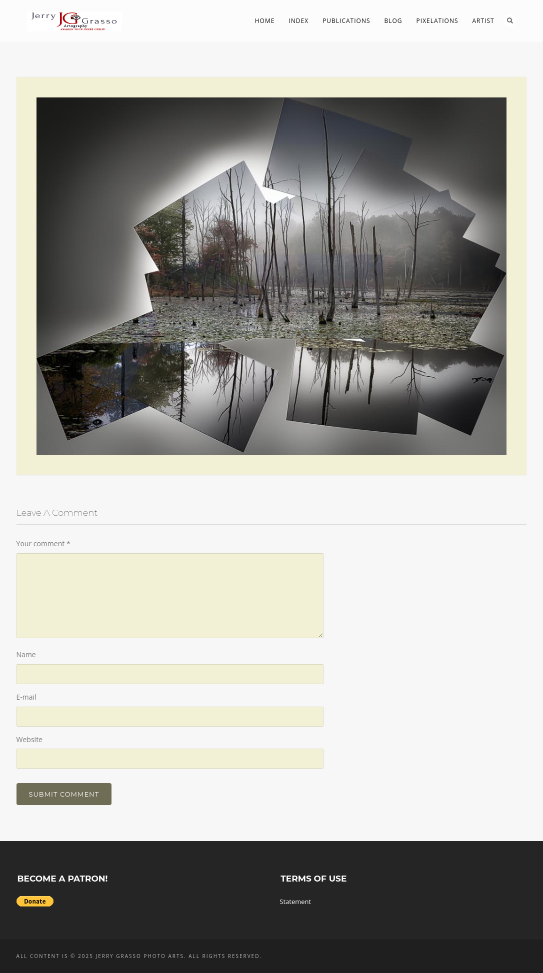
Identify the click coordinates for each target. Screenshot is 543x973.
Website (29, 739)
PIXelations (437, 20)
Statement (295, 901)
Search (510, 20)
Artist (483, 20)
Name (26, 654)
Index (298, 20)
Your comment (43, 543)
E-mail (26, 697)
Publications (346, 20)
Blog (393, 20)
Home (265, 20)
